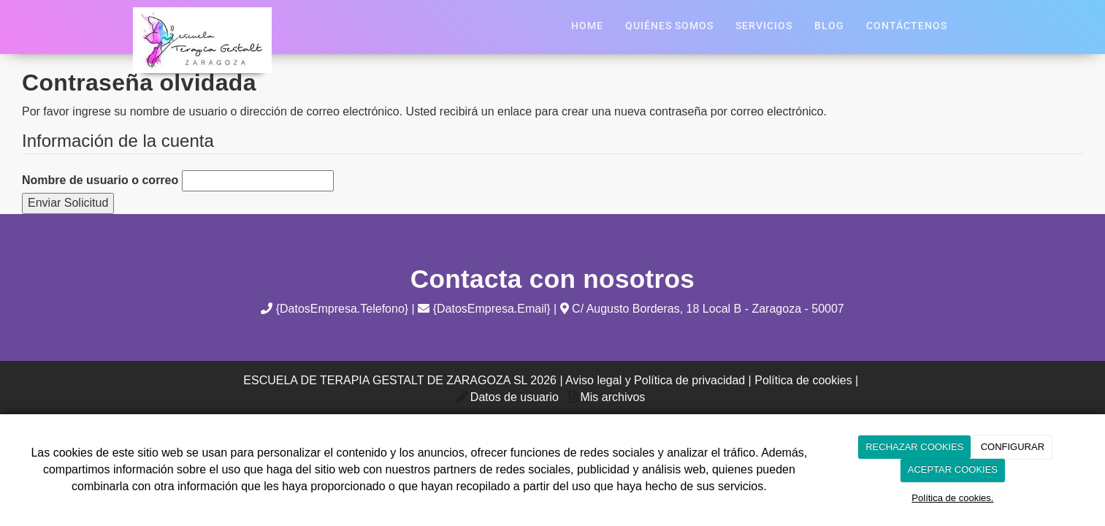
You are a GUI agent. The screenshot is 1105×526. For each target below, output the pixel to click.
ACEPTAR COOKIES (953, 469)
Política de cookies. (952, 497)
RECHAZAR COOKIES (914, 446)
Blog (829, 26)
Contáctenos (906, 26)
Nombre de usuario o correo (100, 180)
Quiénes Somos (669, 26)
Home (587, 26)
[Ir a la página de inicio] (133, 7)
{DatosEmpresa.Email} (484, 308)
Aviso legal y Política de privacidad (655, 380)
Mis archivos (612, 397)
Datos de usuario (514, 397)
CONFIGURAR (1012, 446)
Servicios (763, 26)
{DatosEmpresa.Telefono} (334, 308)
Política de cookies (803, 380)
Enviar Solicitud (68, 203)
